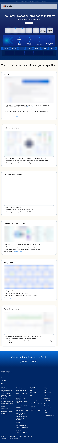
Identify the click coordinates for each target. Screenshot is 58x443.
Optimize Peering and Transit (22, 427)
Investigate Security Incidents (22, 410)
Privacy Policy (4, 436)
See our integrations (9, 298)
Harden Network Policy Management (20, 408)
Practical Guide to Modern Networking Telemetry (35, 401)
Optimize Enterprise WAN (21, 396)
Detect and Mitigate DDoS (21, 405)
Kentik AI (16, 117)
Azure (31, 390)
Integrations (3, 413)
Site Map (30, 436)
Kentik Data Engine (5, 415)
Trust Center (19, 436)
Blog (45, 390)
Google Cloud (33, 392)
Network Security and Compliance (6, 396)
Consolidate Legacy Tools (21, 425)
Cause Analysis (44, 109)
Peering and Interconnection (7, 401)
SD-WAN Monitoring (5, 393)
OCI (30, 394)
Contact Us (46, 410)
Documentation (47, 400)
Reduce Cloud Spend (20, 388)
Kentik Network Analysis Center (49, 394)
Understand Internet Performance (20, 419)
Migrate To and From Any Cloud (21, 391)
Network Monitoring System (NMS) (7, 391)
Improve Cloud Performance (21, 393)
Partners (45, 413)
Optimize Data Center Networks (20, 422)
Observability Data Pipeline (7, 411)
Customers (46, 408)
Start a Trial (34, 361)
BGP (31, 395)
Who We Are (46, 405)
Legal (25, 436)
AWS (31, 388)
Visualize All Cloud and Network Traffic (20, 414)
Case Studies (46, 388)
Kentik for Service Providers (7, 403)
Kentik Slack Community (49, 415)
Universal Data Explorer (6, 409)
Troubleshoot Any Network (21, 416)
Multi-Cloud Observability (6, 388)
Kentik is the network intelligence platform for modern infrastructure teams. (7, 373)
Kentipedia (46, 396)
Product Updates (47, 398)
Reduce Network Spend (21, 430)
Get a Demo (29, 22)
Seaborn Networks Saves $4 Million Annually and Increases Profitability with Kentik (36, 409)
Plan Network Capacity (20, 429)
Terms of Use (12, 436)
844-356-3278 (4, 383)
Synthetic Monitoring (5, 399)
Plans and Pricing (47, 407)
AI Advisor (30, 106)
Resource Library (47, 392)
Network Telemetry (5, 408)
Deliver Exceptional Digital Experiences (21, 402)
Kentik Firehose (18, 251)
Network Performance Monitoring (20, 399)
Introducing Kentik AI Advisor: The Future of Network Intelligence (36, 405)
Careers (45, 412)
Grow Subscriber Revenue (21, 432)
